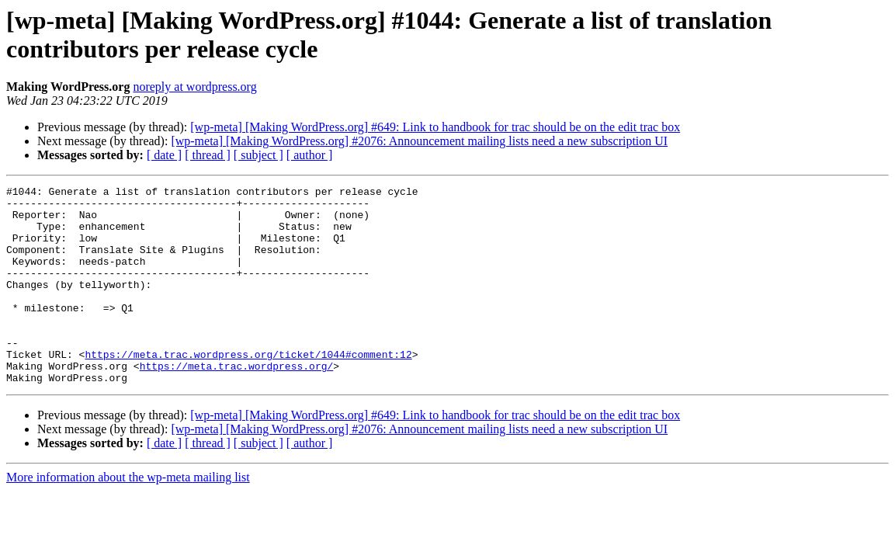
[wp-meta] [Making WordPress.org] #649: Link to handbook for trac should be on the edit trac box (435, 127)
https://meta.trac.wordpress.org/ (237, 403)
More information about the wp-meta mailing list (128, 516)
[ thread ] (208, 154)
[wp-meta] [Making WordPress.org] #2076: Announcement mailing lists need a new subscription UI (419, 141)
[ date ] (164, 154)
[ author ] (309, 154)
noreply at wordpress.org (194, 86)
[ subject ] (258, 154)
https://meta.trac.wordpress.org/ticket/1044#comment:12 (248, 389)
